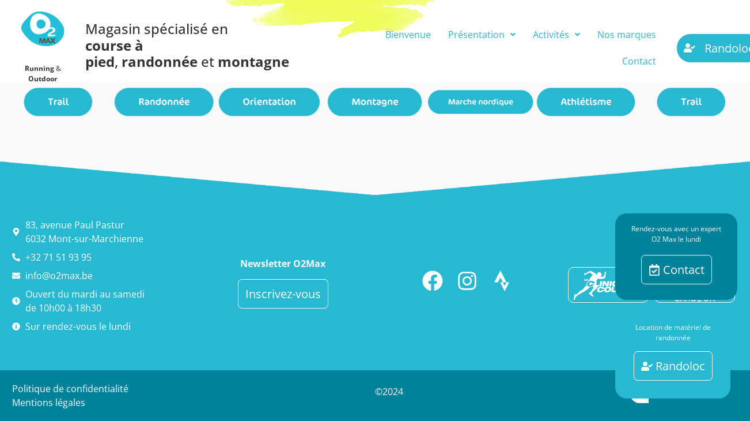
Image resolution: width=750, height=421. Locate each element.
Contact (639, 61)
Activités (556, 34)
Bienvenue (408, 34)
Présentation (482, 34)
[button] (482, 34)
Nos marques (626, 34)
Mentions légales (48, 402)
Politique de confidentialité (70, 388)
